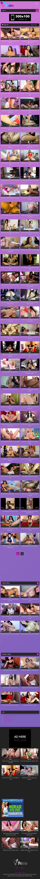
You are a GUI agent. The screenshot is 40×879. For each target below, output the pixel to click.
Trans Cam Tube (8, 720)
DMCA (22, 868)
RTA (16, 872)
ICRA (23, 872)
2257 (17, 868)
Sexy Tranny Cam (8, 719)
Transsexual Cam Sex (9, 715)
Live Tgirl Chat (7, 717)
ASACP (19, 872)
